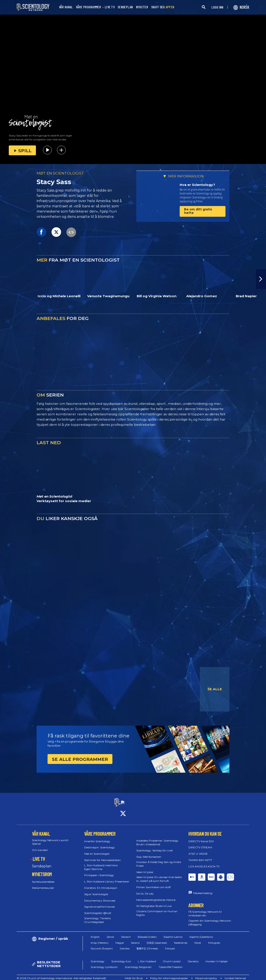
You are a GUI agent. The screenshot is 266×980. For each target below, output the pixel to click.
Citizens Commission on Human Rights (156, 909)
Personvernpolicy (206, 974)
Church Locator (172, 957)
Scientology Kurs (121, 957)
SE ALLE (214, 689)
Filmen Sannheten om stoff (153, 883)
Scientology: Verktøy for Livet (154, 846)
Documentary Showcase (99, 896)
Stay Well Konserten (148, 853)
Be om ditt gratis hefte (198, 211)
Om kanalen (40, 846)
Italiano (135, 938)
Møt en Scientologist (97, 850)
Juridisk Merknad (235, 974)
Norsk (197, 938)
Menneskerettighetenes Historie (156, 896)
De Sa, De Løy (145, 889)
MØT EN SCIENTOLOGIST (60, 173)
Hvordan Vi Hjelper (217, 957)
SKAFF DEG (162, 7)
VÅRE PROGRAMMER (88, 7)
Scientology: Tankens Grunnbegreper (97, 916)
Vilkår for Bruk (133, 974)
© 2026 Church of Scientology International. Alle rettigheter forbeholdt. (62, 974)
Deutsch (126, 933)
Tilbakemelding (202, 889)
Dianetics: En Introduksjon (100, 884)
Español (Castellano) (201, 933)
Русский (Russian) (102, 944)
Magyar (119, 938)
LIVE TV (110, 7)
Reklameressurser (43, 884)
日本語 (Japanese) (157, 938)
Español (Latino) (173, 933)
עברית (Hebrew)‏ (99, 938)
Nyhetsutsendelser (43, 877)
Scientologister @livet (97, 909)
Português (214, 938)
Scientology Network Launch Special (50, 838)
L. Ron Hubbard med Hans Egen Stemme (101, 863)
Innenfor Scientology (97, 837)
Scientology (97, 957)
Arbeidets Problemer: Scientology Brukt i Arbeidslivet (157, 838)
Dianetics (193, 957)
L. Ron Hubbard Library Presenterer (106, 877)
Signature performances (99, 903)
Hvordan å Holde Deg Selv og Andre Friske (158, 859)
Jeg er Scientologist (96, 890)
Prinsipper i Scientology (99, 871)
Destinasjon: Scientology (99, 843)
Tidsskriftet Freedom (171, 963)
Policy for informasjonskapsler (169, 974)
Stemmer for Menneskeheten (102, 856)
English (95, 933)
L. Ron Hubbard (147, 957)
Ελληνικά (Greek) (147, 933)
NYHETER (142, 7)
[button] (261, 279)
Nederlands (180, 938)
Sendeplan (41, 862)
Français (170, 944)
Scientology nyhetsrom (104, 963)
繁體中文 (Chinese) (147, 944)
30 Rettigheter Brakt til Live (154, 902)
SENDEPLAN (125, 7)
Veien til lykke (144, 868)
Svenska (124, 944)
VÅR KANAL (66, 7)
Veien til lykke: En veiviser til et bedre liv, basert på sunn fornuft (159, 875)
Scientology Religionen (138, 963)
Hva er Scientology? (197, 185)
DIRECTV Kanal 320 (201, 837)
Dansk (110, 933)
